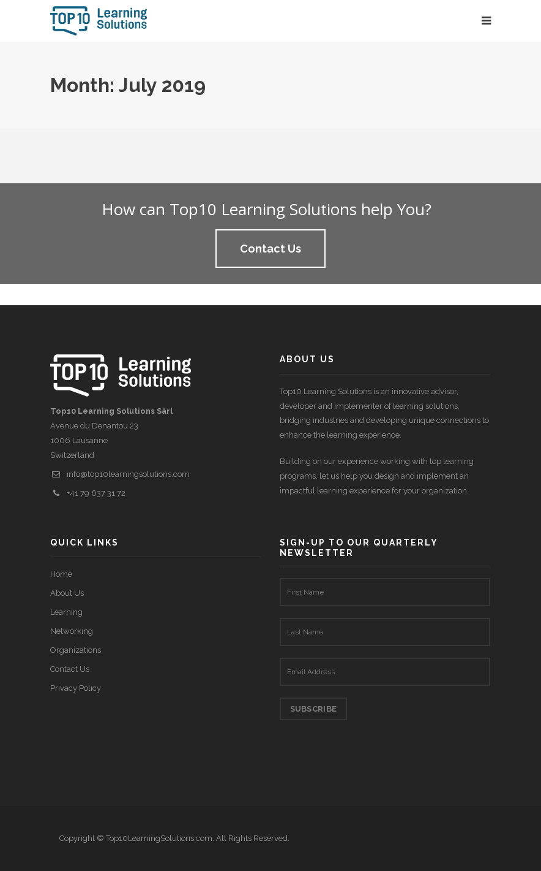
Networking (71, 631)
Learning (66, 612)
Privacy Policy (75, 688)
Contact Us (69, 669)
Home (61, 574)
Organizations (75, 650)
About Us (67, 593)
